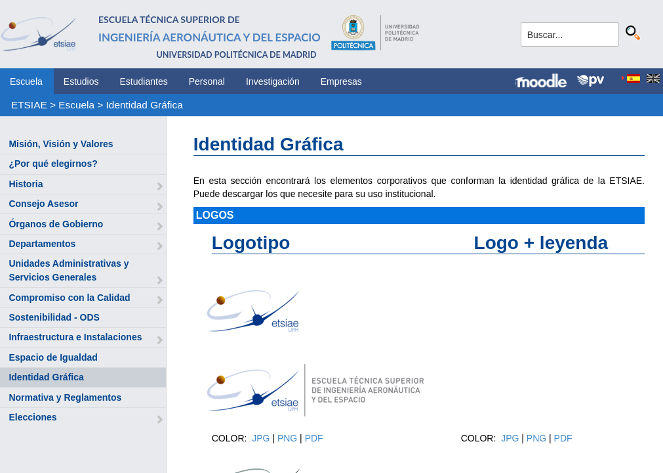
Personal (207, 81)
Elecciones (32, 417)
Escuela (26, 81)
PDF (314, 438)
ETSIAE (29, 104)
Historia (26, 184)
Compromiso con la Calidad (69, 297)
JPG (262, 438)
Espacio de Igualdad (53, 357)
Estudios (81, 81)
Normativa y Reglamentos (65, 397)
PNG (288, 438)
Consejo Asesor (43, 203)
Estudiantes (144, 81)
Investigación (273, 81)
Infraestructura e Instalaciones (75, 337)
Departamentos (42, 243)
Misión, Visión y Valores (61, 144)
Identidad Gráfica (144, 104)
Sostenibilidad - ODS (54, 317)
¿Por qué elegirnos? (53, 163)
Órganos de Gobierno (56, 224)
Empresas (341, 81)
